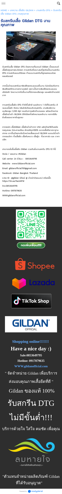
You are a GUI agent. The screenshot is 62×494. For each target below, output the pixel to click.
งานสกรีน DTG (43, 10)
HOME (4, 10)
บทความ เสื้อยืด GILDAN (21, 10)
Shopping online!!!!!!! (30, 341)
